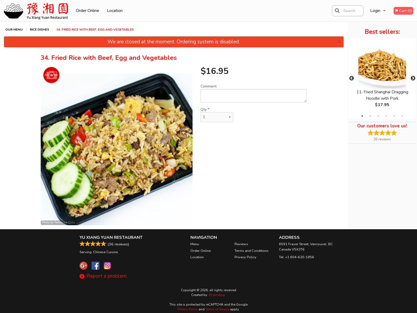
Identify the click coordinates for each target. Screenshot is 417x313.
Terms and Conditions (252, 250)
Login (375, 11)
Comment (254, 93)
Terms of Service (217, 309)
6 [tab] (402, 116)
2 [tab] (370, 116)
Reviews (241, 244)
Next (413, 78)
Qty (217, 114)
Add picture (51, 75)
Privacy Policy (245, 257)
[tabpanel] (382, 78)
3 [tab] (378, 116)
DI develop (217, 295)
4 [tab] (386, 116)
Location (115, 11)
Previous (351, 78)
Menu (194, 244)
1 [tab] (362, 116)
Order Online (87, 11)
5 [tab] (394, 116)
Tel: (296, 257)
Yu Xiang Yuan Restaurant (111, 237)
